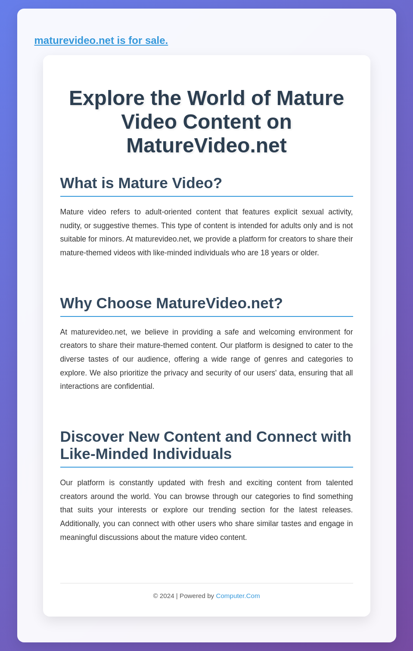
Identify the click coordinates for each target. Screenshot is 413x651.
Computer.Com (238, 595)
